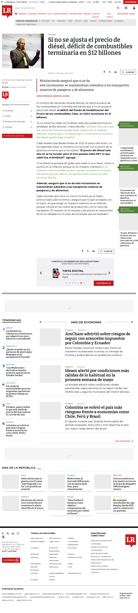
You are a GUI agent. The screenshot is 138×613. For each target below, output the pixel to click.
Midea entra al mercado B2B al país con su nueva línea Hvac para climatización (78, 483)
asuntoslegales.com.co (12, 593)
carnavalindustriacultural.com (42, 597)
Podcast (34, 573)
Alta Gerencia (55, 538)
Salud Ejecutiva (74, 573)
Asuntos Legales (37, 541)
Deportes (117, 497)
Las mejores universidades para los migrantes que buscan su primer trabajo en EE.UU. (18, 391)
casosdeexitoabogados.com (14, 597)
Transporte (11, 346)
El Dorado (119, 21)
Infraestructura (55, 563)
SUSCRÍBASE (131, 2)
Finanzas (34, 557)
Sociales (71, 475)
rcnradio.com (78, 597)
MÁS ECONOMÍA (122, 441)
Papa (70, 21)
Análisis (71, 538)
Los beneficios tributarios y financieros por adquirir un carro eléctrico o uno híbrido (19, 335)
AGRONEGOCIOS (75, 14)
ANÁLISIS (87, 14)
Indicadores (36, 563)
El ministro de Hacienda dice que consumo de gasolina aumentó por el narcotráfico (128, 196)
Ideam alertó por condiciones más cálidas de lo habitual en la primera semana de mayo (97, 375)
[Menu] (16, 13)
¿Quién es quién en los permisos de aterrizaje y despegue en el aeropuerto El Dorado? (19, 353)
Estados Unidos (105, 21)
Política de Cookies (99, 566)
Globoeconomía (75, 557)
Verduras (61, 21)
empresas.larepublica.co (52, 593)
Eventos (71, 554)
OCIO (50, 14)
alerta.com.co (8, 600)
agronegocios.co (32, 593)
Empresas (35, 554)
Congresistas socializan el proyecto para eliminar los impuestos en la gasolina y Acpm (128, 154)
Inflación (46, 21)
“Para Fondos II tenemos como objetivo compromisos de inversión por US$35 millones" (78, 506)
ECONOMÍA (32, 14)
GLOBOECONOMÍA (60, 14)
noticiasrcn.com (93, 597)
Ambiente (25, 497)
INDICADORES (122, 14)
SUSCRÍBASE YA (103, 283)
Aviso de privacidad (99, 553)
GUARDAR (128, 72)
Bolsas (70, 497)
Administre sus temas (13, 136)
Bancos (9, 328)
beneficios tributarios (26, 24)
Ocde (86, 21)
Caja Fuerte (54, 541)
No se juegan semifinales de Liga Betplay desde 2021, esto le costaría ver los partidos (123, 505)
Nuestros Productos (99, 547)
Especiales (53, 554)
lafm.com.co (108, 597)
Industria (10, 364)
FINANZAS (22, 14)
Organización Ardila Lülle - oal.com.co (126, 595)
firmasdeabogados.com (76, 593)
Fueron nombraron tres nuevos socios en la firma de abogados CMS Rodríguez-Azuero (124, 483)
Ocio (70, 567)
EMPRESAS (42, 14)
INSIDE (132, 14)
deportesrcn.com (24, 600)
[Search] (118, 8)
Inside (70, 563)
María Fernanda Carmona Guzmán (53, 96)
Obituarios (53, 567)
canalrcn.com (63, 597)
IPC (53, 21)
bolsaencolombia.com (99, 593)
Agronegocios (37, 538)
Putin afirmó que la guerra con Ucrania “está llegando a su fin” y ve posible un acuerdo (31, 483)
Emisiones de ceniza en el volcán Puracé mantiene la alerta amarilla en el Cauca (32, 504)
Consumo (35, 547)
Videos (52, 579)
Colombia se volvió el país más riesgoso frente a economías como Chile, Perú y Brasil (17, 430)
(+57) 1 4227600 (9, 551)
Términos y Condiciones (101, 556)
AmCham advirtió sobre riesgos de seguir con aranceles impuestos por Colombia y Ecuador (97, 338)
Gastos (93, 21)
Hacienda (10, 422)
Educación (10, 383)
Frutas (78, 21)
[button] (40, 273)
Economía (72, 547)
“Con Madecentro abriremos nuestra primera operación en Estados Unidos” (18, 371)
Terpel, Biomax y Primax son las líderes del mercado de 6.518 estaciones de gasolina (129, 239)
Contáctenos (96, 550)
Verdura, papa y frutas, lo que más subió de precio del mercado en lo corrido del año (18, 411)
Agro (8, 403)
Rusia (23, 475)
